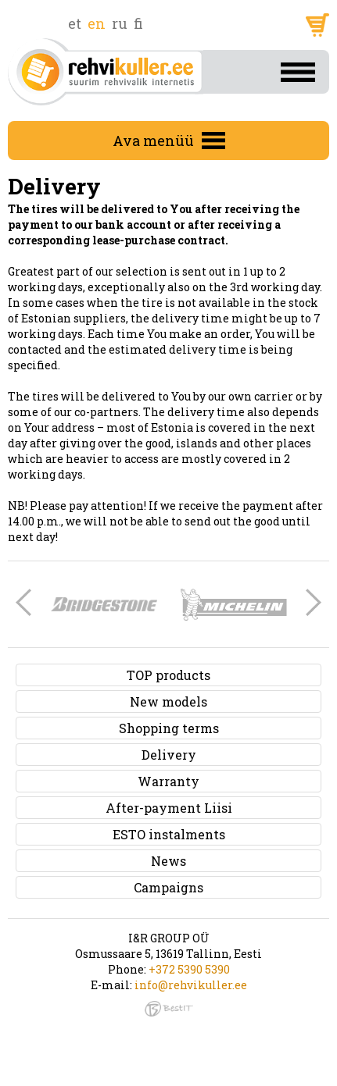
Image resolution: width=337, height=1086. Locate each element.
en (97, 23)
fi (138, 23)
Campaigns (168, 887)
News (168, 861)
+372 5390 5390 (189, 969)
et (74, 23)
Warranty (168, 781)
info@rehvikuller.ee (190, 984)
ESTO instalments (169, 834)
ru (119, 23)
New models (168, 701)
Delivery (169, 754)
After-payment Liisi (169, 807)
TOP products (168, 675)
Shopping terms (169, 728)
